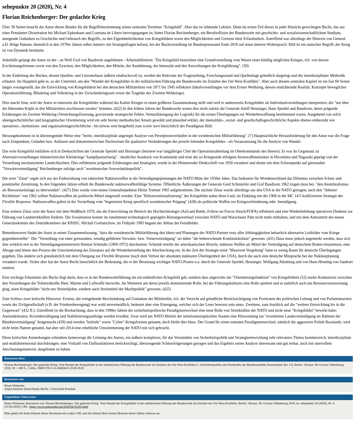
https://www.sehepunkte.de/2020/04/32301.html (58, 406)
